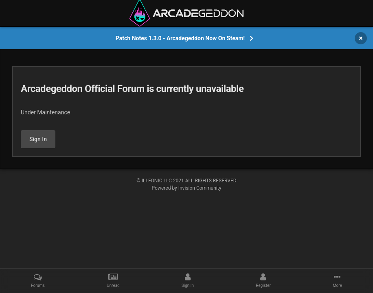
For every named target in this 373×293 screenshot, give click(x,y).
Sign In (38, 139)
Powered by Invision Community (187, 188)
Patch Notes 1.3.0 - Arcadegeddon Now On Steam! (180, 38)
